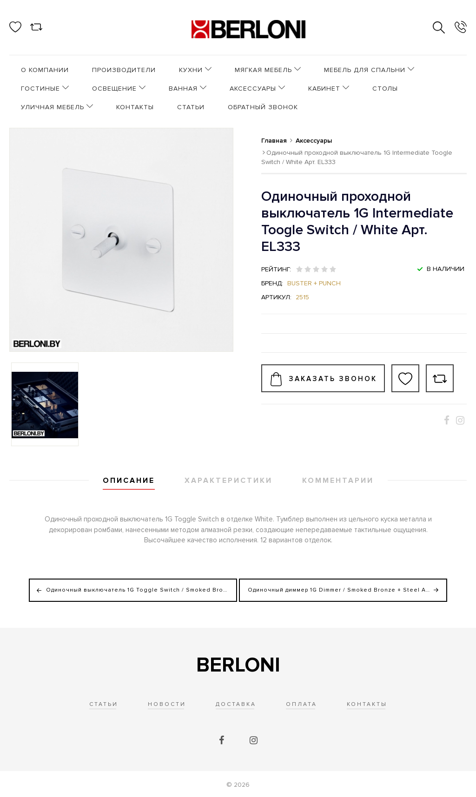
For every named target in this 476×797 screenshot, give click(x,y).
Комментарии (338, 480)
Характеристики (228, 480)
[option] (45, 404)
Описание (129, 480)
